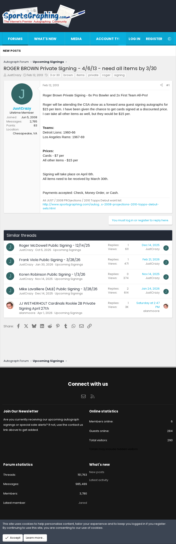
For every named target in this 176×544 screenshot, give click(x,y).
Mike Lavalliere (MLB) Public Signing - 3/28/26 (58, 289)
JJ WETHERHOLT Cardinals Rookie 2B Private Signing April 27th (57, 306)
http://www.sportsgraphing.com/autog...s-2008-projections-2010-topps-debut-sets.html (101, 206)
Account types (110, 38)
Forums (15, 38)
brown (68, 75)
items (81, 75)
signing (119, 75)
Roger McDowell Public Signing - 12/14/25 (54, 245)
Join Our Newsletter (21, 411)
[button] (61, 39)
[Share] (161, 85)
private (93, 75)
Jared (82, 503)
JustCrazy (14, 75)
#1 (168, 85)
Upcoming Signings (67, 250)
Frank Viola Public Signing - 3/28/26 (49, 259)
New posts (12, 51)
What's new (45, 38)
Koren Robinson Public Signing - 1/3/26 (52, 274)
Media (76, 38)
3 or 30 (55, 75)
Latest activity (98, 480)
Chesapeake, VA (25, 133)
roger (106, 75)
